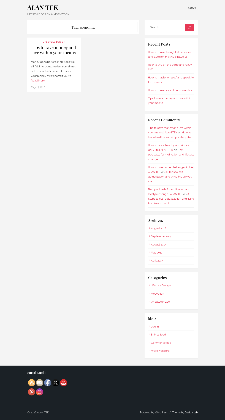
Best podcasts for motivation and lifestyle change (171, 154)
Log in (155, 326)
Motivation (157, 293)
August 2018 (158, 228)
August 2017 (158, 244)
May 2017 (156, 252)
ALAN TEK (42, 7)
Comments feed (161, 342)
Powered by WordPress (154, 412)
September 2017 (161, 236)
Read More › (39, 80)
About (192, 8)
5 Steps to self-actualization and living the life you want (170, 176)
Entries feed (158, 334)
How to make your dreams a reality (170, 90)
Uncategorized (160, 301)
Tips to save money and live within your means (54, 50)
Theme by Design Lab (185, 412)
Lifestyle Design (54, 42)
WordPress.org (160, 350)
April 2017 (157, 260)
